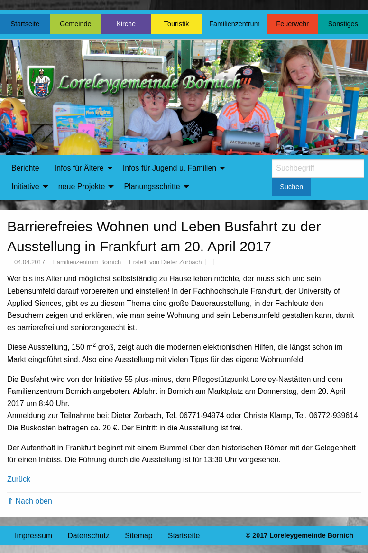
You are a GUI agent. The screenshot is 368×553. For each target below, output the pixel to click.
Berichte (25, 168)
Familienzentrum (234, 24)
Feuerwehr (292, 24)
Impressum (33, 536)
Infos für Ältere (79, 168)
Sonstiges (343, 24)
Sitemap (139, 536)
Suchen (291, 187)
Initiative (25, 186)
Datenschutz (88, 536)
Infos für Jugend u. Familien (169, 168)
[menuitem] (25, 168)
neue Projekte (81, 186)
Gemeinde (75, 24)
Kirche (126, 24)
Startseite (24, 24)
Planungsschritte (152, 186)
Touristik (176, 24)
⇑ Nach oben (29, 501)
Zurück (18, 479)
